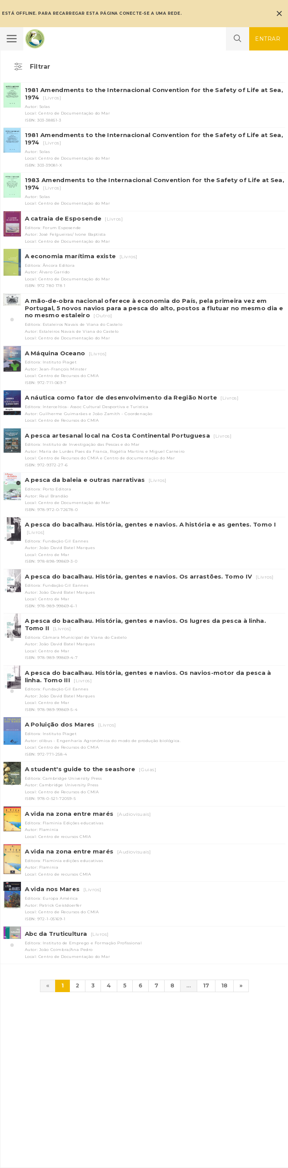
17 (206, 985)
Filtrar (40, 66)
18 (224, 985)
